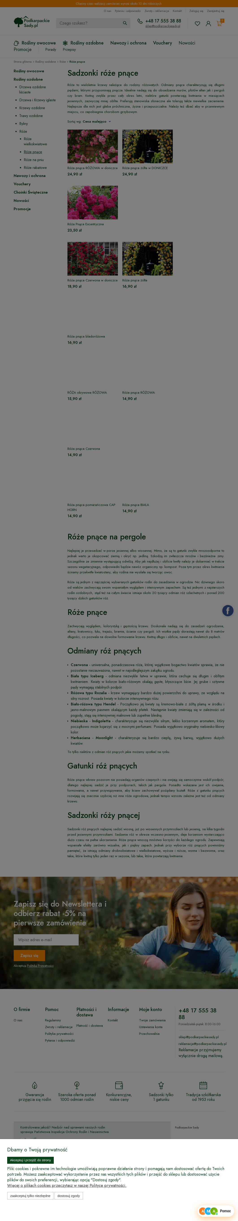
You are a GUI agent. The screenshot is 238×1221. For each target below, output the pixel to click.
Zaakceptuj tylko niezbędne (30, 1196)
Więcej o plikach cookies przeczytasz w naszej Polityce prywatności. (66, 1185)
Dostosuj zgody (68, 1196)
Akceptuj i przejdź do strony (30, 1160)
